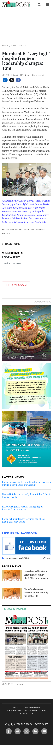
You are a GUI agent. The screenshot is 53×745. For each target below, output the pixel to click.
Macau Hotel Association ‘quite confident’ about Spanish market (26, 495)
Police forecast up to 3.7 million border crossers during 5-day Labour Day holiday (26, 483)
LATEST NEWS (18, 45)
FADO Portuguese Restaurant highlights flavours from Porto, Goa (22, 508)
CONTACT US (26, 713)
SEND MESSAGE (16, 285)
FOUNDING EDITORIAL (35, 710)
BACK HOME (11, 244)
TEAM (15, 708)
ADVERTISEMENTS (31, 708)
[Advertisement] (26, 24)
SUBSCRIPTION (13, 710)
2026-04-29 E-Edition (12, 684)
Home (5, 45)
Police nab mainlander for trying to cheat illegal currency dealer (23, 520)
